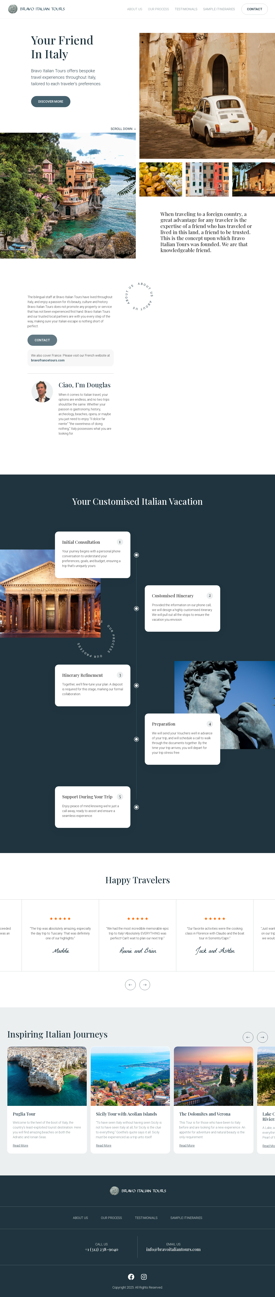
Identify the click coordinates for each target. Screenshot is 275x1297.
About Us (134, 9)
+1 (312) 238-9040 (101, 1249)
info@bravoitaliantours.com (173, 1249)
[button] (130, 984)
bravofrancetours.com (48, 360)
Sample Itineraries (219, 9)
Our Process (158, 9)
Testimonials (186, 9)
